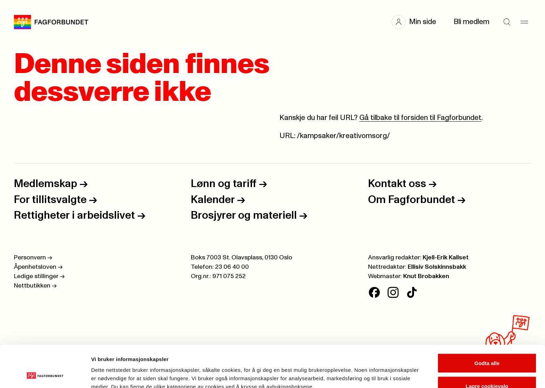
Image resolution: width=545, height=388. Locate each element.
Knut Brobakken (426, 276)
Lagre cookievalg (487, 347)
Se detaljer (373, 370)
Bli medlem (471, 21)
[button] (417, 22)
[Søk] (507, 22)
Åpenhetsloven (38, 267)
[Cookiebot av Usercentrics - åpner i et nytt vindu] (45, 374)
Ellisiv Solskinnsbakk (437, 267)
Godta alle (487, 324)
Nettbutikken (35, 286)
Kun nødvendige (486, 369)
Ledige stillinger (39, 276)
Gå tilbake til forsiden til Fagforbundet (420, 117)
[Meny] (524, 22)
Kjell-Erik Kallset (446, 257)
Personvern (33, 257)
